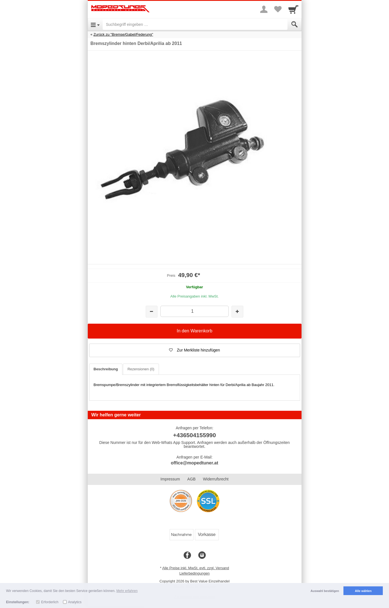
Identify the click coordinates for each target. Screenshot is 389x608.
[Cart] (293, 9)
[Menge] (194, 311)
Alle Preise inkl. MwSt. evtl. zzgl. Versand (195, 568)
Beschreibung (106, 369)
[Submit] (294, 24)
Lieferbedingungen (194, 573)
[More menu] (263, 9)
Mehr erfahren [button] (127, 591)
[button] (194, 350)
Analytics (75, 602)
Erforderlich (49, 602)
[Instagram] (202, 555)
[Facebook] (187, 555)
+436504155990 (194, 435)
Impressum (170, 479)
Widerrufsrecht (215, 479)
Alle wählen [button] (363, 591)
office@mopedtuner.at (194, 462)
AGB (191, 479)
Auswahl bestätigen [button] (325, 591)
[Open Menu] (95, 24)
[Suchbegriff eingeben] (195, 24)
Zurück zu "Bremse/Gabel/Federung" (123, 34)
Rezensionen (140, 369)
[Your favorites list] (277, 9)
